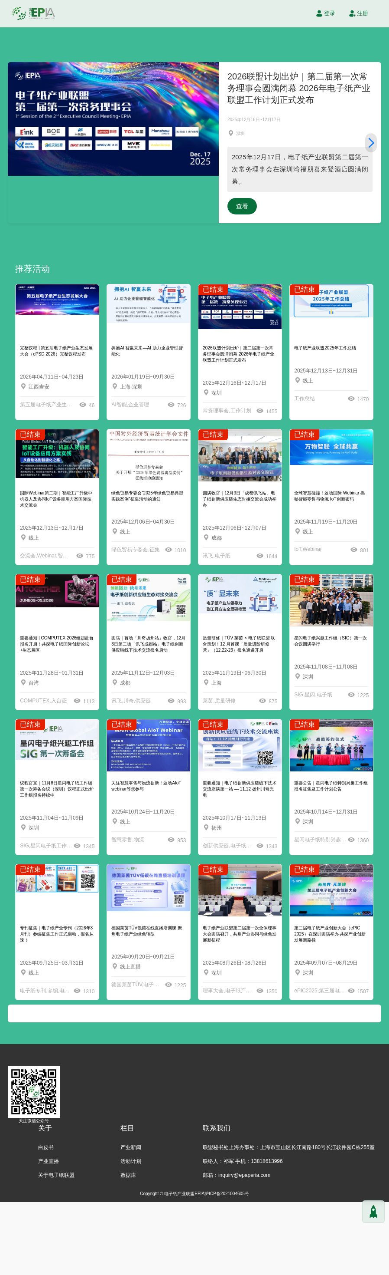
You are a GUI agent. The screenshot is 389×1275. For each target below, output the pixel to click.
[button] (18, 179)
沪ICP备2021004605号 (226, 1266)
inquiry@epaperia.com (244, 1248)
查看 (341, 279)
